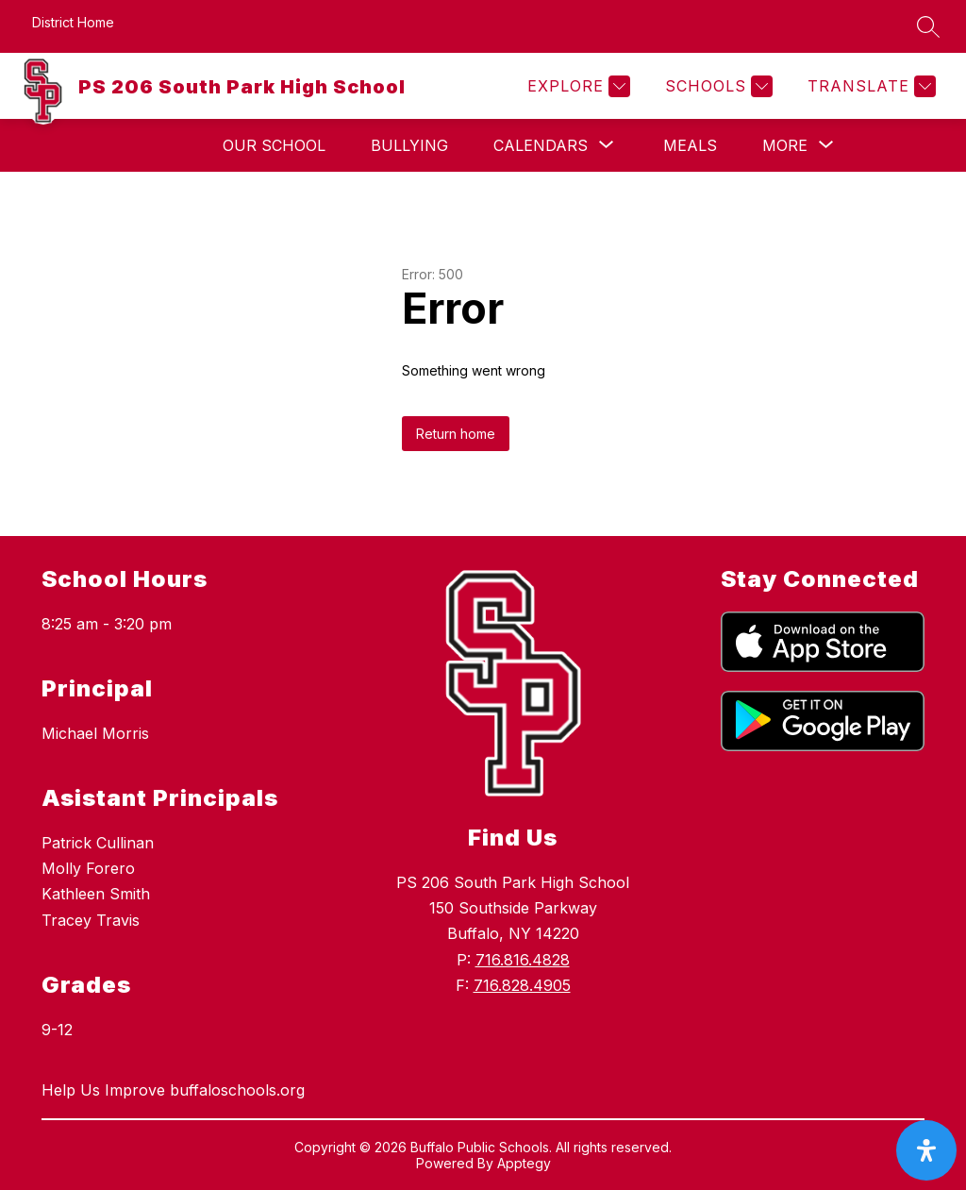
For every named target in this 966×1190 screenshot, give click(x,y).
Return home (455, 434)
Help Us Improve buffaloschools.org (173, 1090)
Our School (274, 145)
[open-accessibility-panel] (926, 1150)
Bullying (409, 145)
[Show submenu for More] (785, 145)
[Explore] (576, 86)
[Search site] (928, 26)
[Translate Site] (869, 86)
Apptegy (524, 1163)
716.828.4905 (522, 985)
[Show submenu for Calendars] (540, 145)
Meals (690, 145)
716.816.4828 (522, 959)
